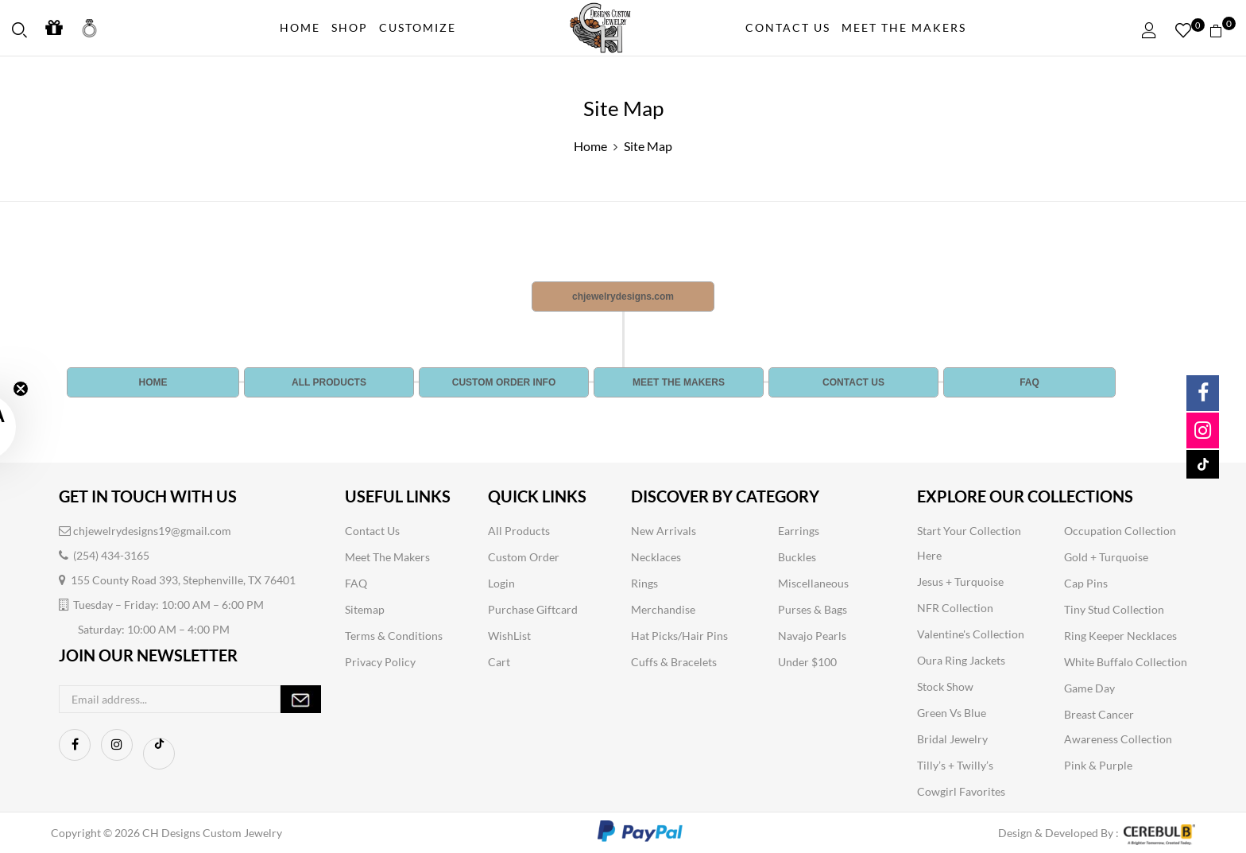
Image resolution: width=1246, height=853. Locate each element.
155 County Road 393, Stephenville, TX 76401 (177, 580)
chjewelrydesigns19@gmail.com (145, 530)
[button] (1221, 28)
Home (590, 145)
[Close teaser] (21, 389)
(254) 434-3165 (104, 555)
